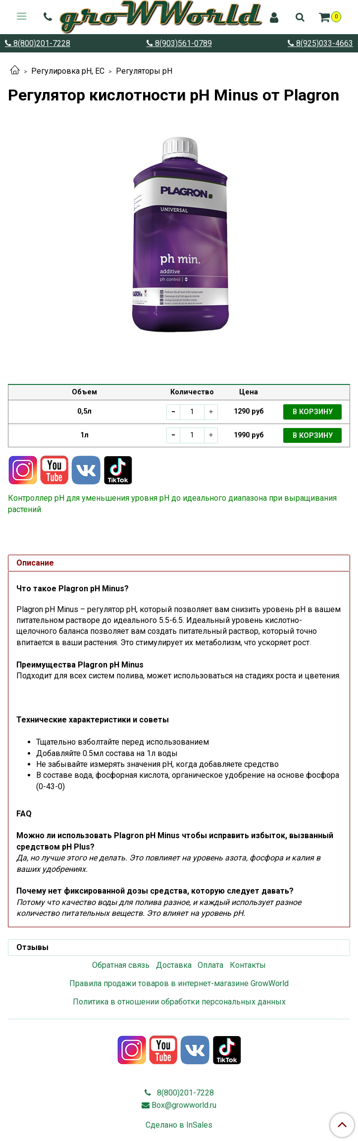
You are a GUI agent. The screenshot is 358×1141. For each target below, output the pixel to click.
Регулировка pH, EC (67, 71)
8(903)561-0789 (182, 43)
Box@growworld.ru (184, 1105)
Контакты (248, 965)
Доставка (174, 965)
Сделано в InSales (179, 1125)
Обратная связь (121, 965)
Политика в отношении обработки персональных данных (179, 1001)
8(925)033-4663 (323, 43)
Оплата (210, 965)
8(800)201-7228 (40, 43)
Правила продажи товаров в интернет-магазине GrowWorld (179, 983)
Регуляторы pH (144, 71)
